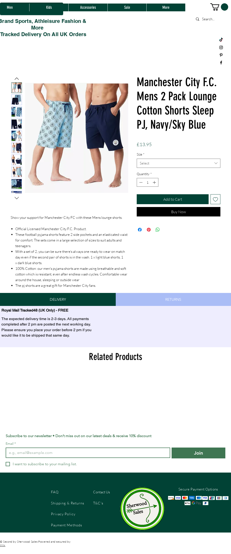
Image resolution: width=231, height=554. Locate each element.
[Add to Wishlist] (215, 199)
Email (11, 444)
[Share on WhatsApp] (158, 230)
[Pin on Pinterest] (149, 230)
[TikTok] (221, 40)
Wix (2, 545)
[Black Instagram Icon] (221, 47)
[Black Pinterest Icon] (221, 55)
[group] (115, 397)
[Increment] (155, 182)
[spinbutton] (147, 182)
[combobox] (178, 163)
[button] (219, 7)
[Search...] (211, 19)
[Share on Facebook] (140, 230)
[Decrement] (140, 182)
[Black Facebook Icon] (221, 62)
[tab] (58, 299)
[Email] (86, 452)
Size (140, 154)
